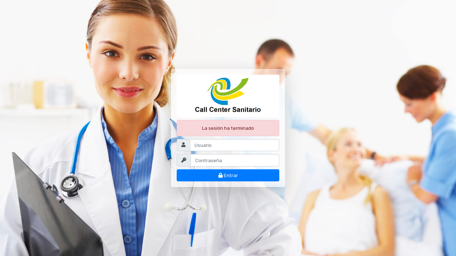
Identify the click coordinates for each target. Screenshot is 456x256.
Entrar (228, 175)
